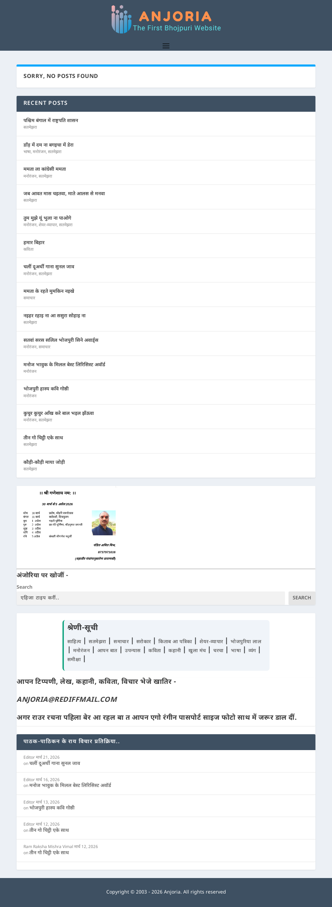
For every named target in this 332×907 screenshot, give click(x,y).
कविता (28, 249)
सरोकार (144, 642)
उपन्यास (133, 651)
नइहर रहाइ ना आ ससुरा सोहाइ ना (54, 316)
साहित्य (75, 642)
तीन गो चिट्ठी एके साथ (43, 438)
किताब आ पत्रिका (176, 642)
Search (24, 587)
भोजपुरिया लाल (246, 642)
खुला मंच (197, 651)
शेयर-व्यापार (48, 225)
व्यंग (253, 651)
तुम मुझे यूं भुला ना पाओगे (47, 218)
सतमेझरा (30, 127)
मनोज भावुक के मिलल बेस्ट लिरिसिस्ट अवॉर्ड (64, 365)
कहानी (175, 651)
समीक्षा (74, 660)
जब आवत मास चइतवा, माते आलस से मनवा (64, 194)
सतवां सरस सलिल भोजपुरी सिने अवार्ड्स (60, 340)
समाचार (29, 298)
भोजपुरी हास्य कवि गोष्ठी (46, 389)
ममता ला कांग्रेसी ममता (44, 169)
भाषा (27, 152)
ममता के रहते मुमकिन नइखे (48, 291)
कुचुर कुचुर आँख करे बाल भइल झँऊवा (58, 413)
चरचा (219, 651)
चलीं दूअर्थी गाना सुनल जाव (48, 267)
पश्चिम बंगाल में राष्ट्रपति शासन (50, 121)
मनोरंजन (39, 152)
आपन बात (107, 651)
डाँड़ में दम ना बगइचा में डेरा (48, 145)
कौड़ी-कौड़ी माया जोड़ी (44, 462)
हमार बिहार (34, 243)
